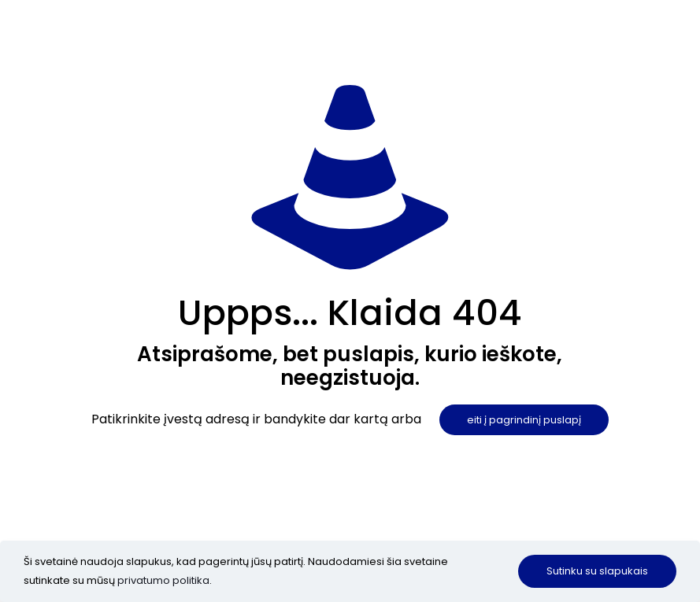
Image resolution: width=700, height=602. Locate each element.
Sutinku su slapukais (597, 570)
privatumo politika (163, 580)
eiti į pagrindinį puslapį (524, 419)
